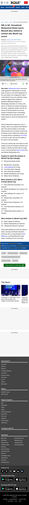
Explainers (3, 418)
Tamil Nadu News (5, 451)
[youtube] (14, 471)
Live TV (3, 379)
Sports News (4, 414)
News (2, 22)
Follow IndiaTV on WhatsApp (14, 265)
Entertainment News (6, 411)
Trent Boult (23, 135)
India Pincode (4, 394)
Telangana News (19, 442)
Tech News (3, 416)
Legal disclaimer (13, 499)
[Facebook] (2, 471)
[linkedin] (18, 471)
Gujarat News (4, 457)
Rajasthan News (18, 440)
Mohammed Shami (14, 88)
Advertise (3, 368)
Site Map (5, 499)
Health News (4, 422)
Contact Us (3, 364)
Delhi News (4, 440)
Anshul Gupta (10, 39)
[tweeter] (6, 471)
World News (4, 405)
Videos (18, 7)
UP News (3, 453)
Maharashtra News (19, 438)
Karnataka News (5, 462)
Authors (3, 381)
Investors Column (5, 375)
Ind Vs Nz (15, 260)
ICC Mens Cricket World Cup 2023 (11, 257)
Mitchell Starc (23, 253)
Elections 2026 (10, 7)
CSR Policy (10, 501)
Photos (3, 407)
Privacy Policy (22, 499)
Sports (6, 22)
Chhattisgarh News (5, 455)
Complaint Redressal (6, 371)
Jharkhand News (5, 444)
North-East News (5, 449)
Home (2, 7)
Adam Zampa (20, 150)
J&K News (3, 460)
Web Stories (4, 384)
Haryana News (4, 442)
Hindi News (4, 377)
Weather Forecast (5, 392)
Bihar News (4, 438)
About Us (3, 366)
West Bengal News (19, 444)
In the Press (4, 373)
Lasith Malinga (8, 167)
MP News (3, 447)
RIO (16, 501)
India (22, 7)
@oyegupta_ (18, 39)
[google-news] (22, 471)
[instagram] (10, 471)
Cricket (10, 22)
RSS (20, 501)
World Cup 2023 (6, 260)
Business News (5, 420)
